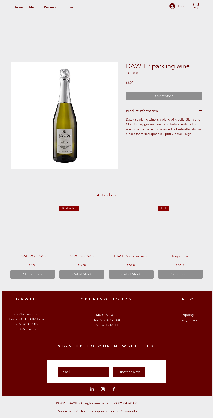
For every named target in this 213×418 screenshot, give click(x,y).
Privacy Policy (187, 320)
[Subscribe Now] (129, 372)
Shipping (187, 315)
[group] (107, 242)
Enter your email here (74, 363)
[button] (196, 5)
